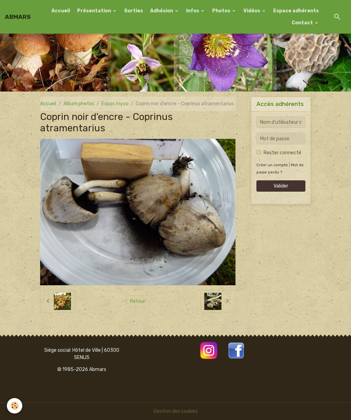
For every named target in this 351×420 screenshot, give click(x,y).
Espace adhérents (296, 11)
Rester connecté (282, 153)
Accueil (60, 11)
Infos (193, 11)
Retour (137, 301)
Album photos (78, 104)
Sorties (133, 11)
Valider (281, 186)
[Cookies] (14, 405)
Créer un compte (272, 165)
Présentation (94, 11)
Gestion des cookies (176, 411)
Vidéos (252, 11)
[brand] (18, 16)
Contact (303, 23)
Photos (221, 11)
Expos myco (115, 104)
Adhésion (162, 11)
